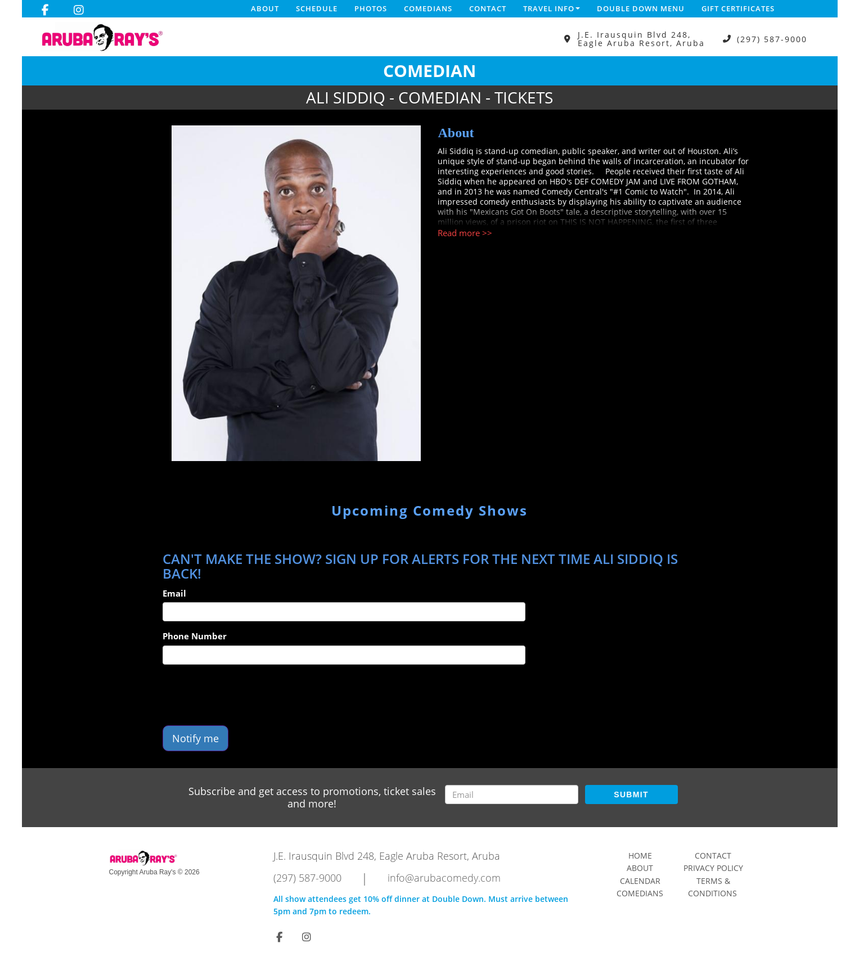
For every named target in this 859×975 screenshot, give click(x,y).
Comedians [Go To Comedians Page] (640, 893)
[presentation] (248, 695)
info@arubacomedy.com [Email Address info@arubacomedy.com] (444, 877)
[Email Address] (511, 794)
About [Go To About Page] (640, 868)
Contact (487, 8)
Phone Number (195, 636)
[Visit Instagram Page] (78, 10)
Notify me (195, 738)
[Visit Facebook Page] (45, 10)
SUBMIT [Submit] (631, 794)
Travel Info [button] (551, 8)
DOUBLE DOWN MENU (641, 8)
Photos (370, 8)
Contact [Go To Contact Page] (713, 855)
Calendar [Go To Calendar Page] (640, 880)
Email (174, 593)
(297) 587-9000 (772, 39)
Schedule (317, 8)
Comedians (428, 8)
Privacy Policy (713, 868)
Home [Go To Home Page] (640, 855)
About (265, 8)
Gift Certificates (738, 8)
